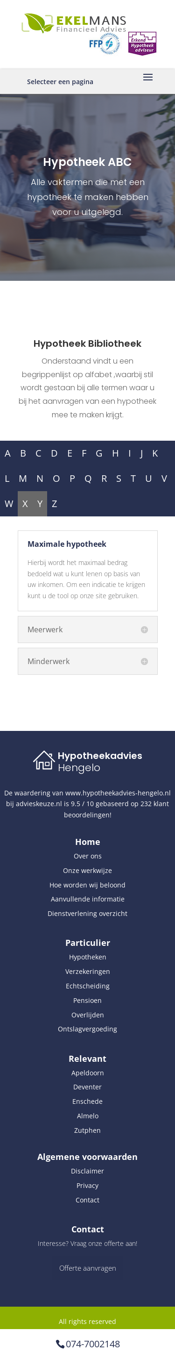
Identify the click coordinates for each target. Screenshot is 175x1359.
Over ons (88, 855)
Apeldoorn (87, 1072)
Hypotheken (87, 956)
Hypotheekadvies (100, 755)
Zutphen (87, 1130)
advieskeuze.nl (39, 803)
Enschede (87, 1101)
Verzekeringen (87, 971)
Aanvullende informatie (88, 898)
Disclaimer (87, 1170)
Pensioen (87, 1000)
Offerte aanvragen (87, 1268)
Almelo (87, 1115)
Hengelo (79, 767)
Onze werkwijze (87, 870)
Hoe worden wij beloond (87, 884)
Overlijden (87, 1014)
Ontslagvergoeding (87, 1028)
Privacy (87, 1185)
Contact (87, 1199)
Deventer (87, 1086)
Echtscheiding (88, 985)
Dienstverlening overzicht (87, 913)
